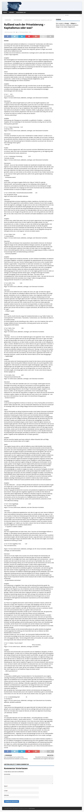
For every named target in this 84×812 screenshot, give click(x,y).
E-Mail (5, 790)
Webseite (6, 795)
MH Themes (32, 808)
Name (5, 786)
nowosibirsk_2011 (21, 12)
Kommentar (7, 774)
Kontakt (11, 12)
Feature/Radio (24, 32)
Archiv (5, 12)
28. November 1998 (10, 32)
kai (18, 32)
